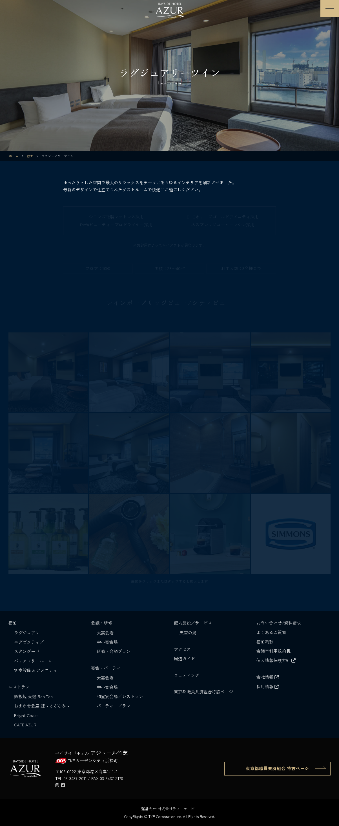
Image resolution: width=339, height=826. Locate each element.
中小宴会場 (107, 642)
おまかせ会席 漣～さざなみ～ (42, 706)
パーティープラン (113, 706)
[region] (169, 75)
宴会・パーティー (108, 668)
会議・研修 (102, 623)
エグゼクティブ (29, 642)
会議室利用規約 (273, 651)
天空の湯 (188, 633)
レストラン (19, 687)
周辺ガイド (184, 658)
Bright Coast (26, 715)
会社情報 (267, 677)
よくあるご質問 (271, 632)
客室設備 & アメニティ (35, 670)
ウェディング (186, 675)
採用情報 (267, 686)
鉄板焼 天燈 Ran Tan (33, 696)
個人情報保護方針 (276, 660)
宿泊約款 (264, 642)
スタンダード (26, 651)
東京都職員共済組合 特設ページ (277, 768)
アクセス (182, 649)
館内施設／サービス (193, 623)
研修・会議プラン (113, 651)
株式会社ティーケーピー (178, 808)
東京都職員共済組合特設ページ (203, 691)
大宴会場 (105, 633)
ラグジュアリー (29, 633)
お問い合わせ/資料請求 (278, 623)
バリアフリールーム (33, 661)
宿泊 (13, 623)
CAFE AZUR (25, 725)
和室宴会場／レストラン (120, 696)
